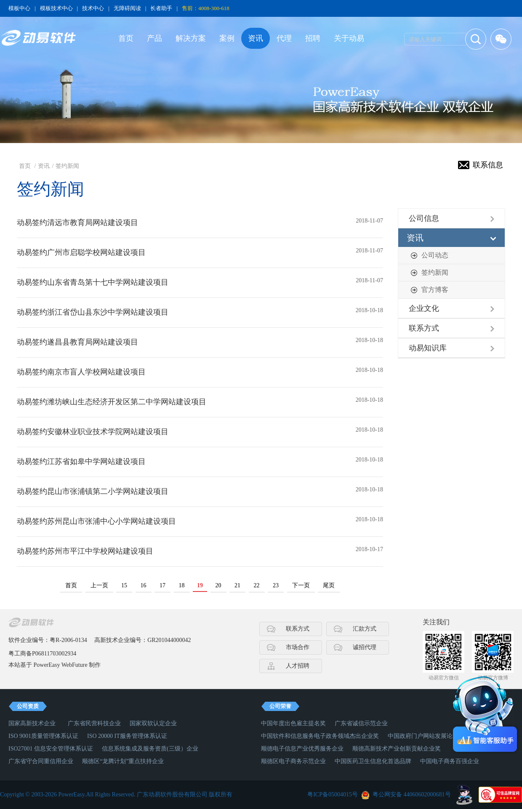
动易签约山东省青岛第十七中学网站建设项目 (92, 282)
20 (218, 585)
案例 (226, 38)
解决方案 (191, 38)
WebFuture (74, 665)
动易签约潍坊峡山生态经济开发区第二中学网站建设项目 (111, 402)
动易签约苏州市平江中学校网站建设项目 (85, 551)
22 (257, 585)
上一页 (99, 585)
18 (182, 585)
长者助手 (161, 8)
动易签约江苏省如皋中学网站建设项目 (81, 461)
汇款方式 (364, 629)
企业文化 (424, 308)
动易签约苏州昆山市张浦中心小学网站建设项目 (96, 521)
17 (162, 585)
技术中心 (93, 8)
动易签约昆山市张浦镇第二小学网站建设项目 (92, 491)
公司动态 (434, 255)
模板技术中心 (56, 8)
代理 (284, 38)
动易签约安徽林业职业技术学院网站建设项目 (92, 431)
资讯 (255, 38)
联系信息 (488, 165)
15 (124, 585)
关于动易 (349, 38)
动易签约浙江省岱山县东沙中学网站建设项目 (92, 312)
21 (237, 585)
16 (143, 585)
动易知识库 (428, 348)
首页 (125, 38)
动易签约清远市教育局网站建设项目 (77, 222)
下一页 (301, 585)
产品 (154, 38)
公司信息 (424, 218)
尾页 (329, 585)
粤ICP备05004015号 (332, 794)
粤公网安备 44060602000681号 (412, 794)
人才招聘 (297, 666)
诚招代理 (364, 647)
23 (276, 585)
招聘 (312, 38)
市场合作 (297, 647)
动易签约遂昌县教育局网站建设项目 (77, 342)
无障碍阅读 (127, 8)
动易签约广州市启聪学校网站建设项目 (81, 252)
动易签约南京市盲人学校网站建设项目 (81, 372)
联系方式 (424, 328)
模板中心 (19, 8)
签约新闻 (67, 166)
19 (200, 585)
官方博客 (434, 289)
